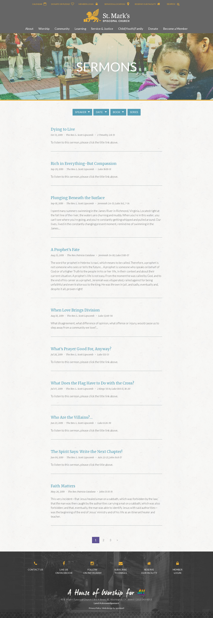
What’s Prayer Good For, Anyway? (81, 349)
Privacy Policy (95, 608)
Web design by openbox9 (113, 608)
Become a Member (175, 28)
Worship (44, 28)
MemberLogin (177, 567)
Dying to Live (63, 129)
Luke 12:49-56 (105, 315)
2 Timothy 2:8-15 (106, 134)
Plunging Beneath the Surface (78, 198)
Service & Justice (102, 28)
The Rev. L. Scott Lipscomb (79, 134)
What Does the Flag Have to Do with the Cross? (92, 383)
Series (134, 112)
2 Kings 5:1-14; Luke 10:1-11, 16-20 (113, 388)
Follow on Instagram (92, 567)
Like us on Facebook (63, 567)
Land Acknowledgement (106, 603)
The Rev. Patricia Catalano (81, 255)
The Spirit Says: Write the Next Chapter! (86, 451)
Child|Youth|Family (130, 28)
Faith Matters (63, 486)
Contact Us (35, 566)
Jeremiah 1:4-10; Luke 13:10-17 (114, 255)
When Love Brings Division (75, 310)
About (29, 28)
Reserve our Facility (149, 567)
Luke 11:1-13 (103, 354)
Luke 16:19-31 (104, 169)
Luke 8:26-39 (104, 423)
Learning (80, 28)
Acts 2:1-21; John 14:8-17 (110, 457)
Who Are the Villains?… (72, 417)
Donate (153, 28)
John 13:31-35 (106, 491)
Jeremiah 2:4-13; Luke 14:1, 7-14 (113, 203)
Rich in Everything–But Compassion (83, 163)
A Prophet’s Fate (65, 249)
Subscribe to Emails (120, 567)
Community (62, 28)
